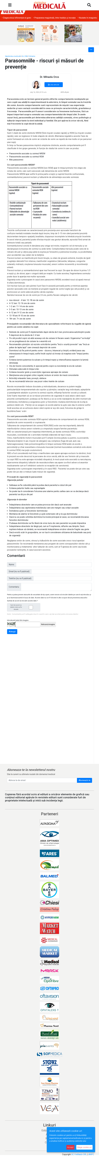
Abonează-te (84, 780)
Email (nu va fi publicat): (19, 571)
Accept (70, 1147)
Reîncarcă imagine (48, 624)
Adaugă (12, 631)
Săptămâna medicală (13, 56)
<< (91, 49)
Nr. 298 (24, 56)
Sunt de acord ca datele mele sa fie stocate (24, 607)
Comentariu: (14, 587)
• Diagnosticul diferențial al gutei (63, 18)
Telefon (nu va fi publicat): (20, 578)
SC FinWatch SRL (79, 1154)
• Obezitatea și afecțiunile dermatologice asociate (24, 18)
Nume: (11, 564)
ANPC (91, 1154)
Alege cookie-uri (84, 1147)
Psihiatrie (31, 56)
